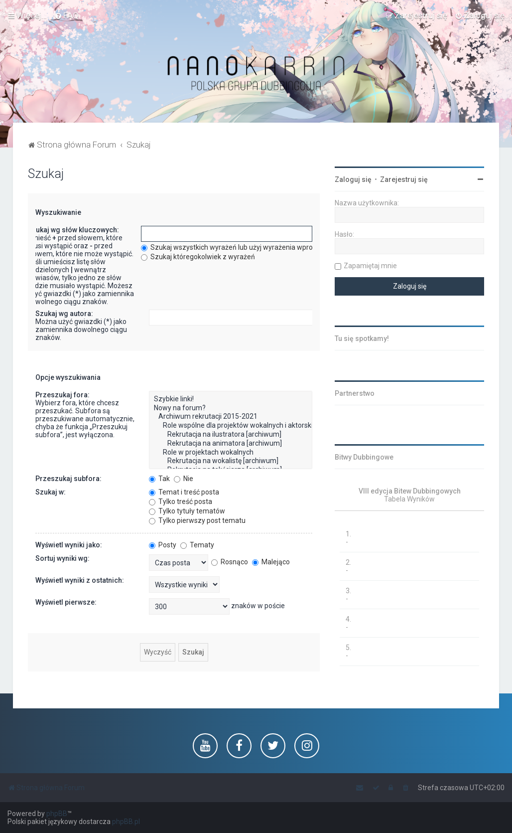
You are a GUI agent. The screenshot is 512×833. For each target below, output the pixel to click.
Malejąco (271, 562)
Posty (162, 545)
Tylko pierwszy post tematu (197, 520)
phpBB (56, 814)
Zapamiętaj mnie (370, 266)
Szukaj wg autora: (64, 314)
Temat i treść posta (184, 492)
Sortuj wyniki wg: (62, 558)
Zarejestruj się (404, 179)
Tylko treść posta (180, 501)
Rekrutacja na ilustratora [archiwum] (230, 434)
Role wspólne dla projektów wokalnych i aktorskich (230, 425)
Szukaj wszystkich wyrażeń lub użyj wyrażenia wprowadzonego (245, 247)
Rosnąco (229, 562)
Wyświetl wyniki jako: (68, 545)
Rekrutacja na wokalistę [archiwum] (230, 461)
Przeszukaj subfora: (68, 479)
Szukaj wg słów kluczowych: (73, 230)
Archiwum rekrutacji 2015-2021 (230, 416)
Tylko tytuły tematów (187, 511)
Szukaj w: (50, 492)
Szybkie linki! (230, 399)
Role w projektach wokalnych (230, 452)
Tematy (197, 545)
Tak (159, 479)
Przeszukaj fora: (62, 395)
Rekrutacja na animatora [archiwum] (230, 443)
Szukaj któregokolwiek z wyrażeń (198, 257)
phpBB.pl (126, 822)
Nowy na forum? (230, 408)
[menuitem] (66, 15)
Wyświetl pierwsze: (66, 602)
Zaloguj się (353, 179)
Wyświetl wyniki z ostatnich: (79, 580)
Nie (183, 479)
